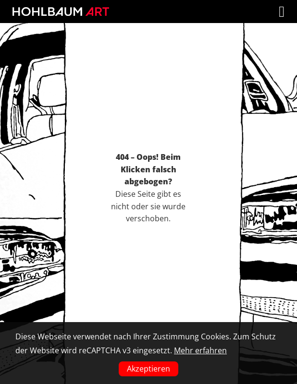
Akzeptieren (148, 368)
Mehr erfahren (200, 350)
